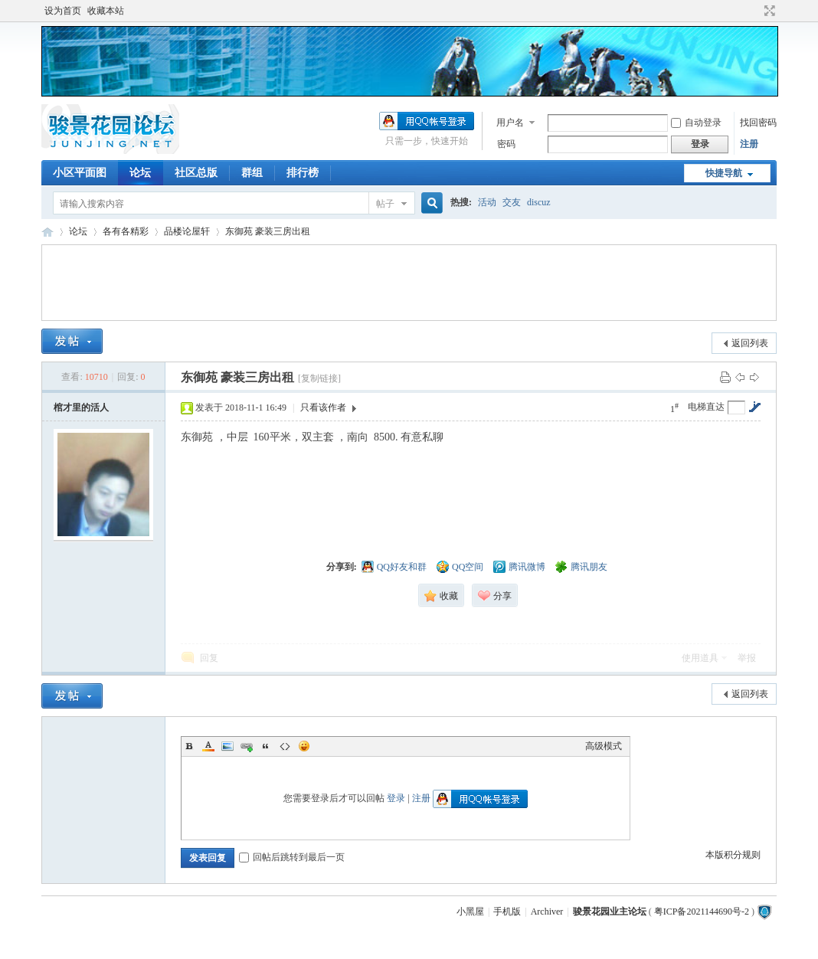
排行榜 (302, 172)
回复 (209, 658)
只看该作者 (323, 407)
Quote (265, 746)
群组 (252, 172)
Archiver (547, 911)
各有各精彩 (126, 231)
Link (246, 746)
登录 (396, 798)
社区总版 (196, 172)
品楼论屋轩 (187, 231)
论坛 (140, 172)
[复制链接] (319, 378)
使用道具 (700, 658)
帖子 (385, 203)
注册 (749, 144)
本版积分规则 (733, 854)
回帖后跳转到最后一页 (292, 857)
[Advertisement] (409, 282)
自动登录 (696, 122)
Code (285, 746)
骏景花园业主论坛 (47, 232)
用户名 (510, 122)
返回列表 (749, 343)
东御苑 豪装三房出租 (267, 231)
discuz (539, 202)
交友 (511, 202)
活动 (487, 202)
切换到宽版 (768, 11)
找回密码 (758, 122)
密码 (506, 144)
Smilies (304, 746)
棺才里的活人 (81, 407)
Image (227, 746)
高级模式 (603, 746)
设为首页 (62, 10)
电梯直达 (706, 406)
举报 (747, 658)
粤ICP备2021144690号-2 (701, 911)
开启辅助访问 (755, 11)
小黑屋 (470, 911)
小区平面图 (79, 172)
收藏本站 (105, 10)
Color (208, 746)
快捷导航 (723, 173)
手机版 (507, 911)
